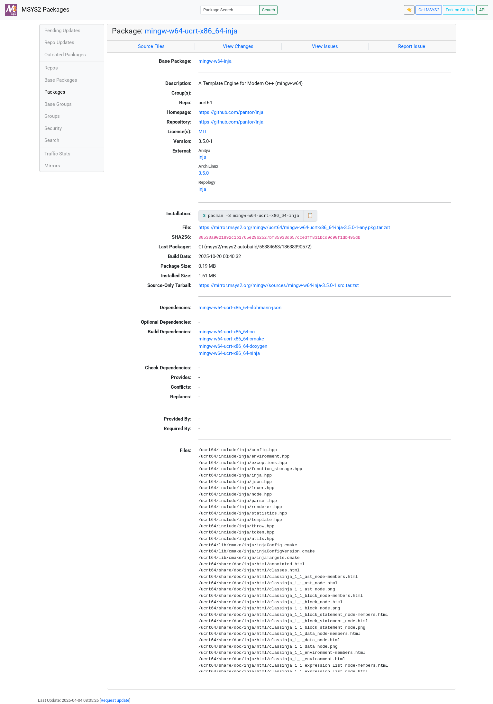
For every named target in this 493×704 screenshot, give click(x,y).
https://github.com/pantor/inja (230, 112)
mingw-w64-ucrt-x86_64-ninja (229, 353)
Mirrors (52, 166)
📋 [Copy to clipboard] (310, 215)
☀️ (409, 9)
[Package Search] (230, 9)
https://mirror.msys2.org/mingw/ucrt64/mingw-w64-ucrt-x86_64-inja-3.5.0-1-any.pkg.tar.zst (294, 227)
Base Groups (58, 104)
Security (53, 128)
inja (202, 157)
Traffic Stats (57, 154)
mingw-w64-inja (215, 61)
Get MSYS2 (428, 9)
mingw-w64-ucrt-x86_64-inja (191, 31)
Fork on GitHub (459, 9)
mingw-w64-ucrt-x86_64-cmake (231, 339)
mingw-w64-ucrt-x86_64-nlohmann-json (239, 307)
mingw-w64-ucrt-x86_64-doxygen (232, 346)
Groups (52, 116)
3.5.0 (203, 173)
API (482, 9)
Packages (54, 92)
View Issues (325, 46)
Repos (51, 68)
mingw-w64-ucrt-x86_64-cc (226, 332)
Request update (115, 700)
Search (268, 9)
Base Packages (60, 80)
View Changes (238, 46)
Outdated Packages (65, 55)
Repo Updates (59, 42)
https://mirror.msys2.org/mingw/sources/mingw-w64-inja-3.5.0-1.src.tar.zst (278, 285)
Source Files (151, 46)
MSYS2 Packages (37, 10)
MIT (202, 131)
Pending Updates (62, 30)
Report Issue (411, 46)
